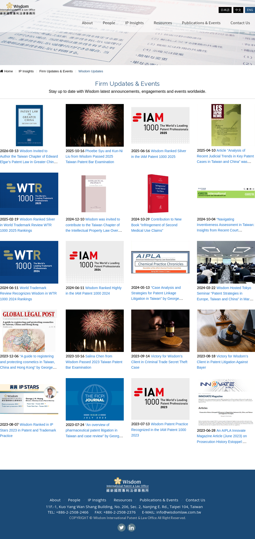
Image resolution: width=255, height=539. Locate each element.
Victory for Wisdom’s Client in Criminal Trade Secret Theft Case (159, 361)
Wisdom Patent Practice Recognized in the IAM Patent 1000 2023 (159, 429)
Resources (163, 22)
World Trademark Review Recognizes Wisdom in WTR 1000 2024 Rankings (28, 293)
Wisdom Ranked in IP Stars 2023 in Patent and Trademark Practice (28, 430)
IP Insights (134, 22)
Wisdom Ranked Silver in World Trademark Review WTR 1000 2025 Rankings (27, 224)
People (109, 22)
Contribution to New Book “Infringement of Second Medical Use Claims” (156, 224)
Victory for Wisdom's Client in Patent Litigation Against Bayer (222, 361)
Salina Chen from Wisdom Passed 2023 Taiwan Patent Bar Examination (94, 361)
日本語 (225, 10)
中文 (238, 10)
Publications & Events (201, 22)
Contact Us (240, 22)
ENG (250, 10)
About (87, 22)
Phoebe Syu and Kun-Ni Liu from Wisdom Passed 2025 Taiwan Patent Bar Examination (94, 156)
